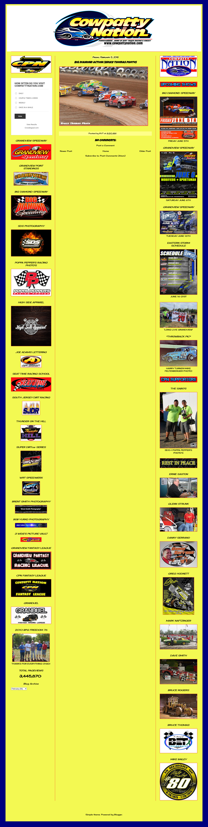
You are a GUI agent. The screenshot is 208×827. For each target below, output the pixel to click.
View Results (32, 124)
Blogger (118, 814)
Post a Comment (105, 145)
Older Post (145, 151)
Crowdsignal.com (32, 128)
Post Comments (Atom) (112, 156)
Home (106, 151)
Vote (20, 116)
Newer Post (66, 151)
